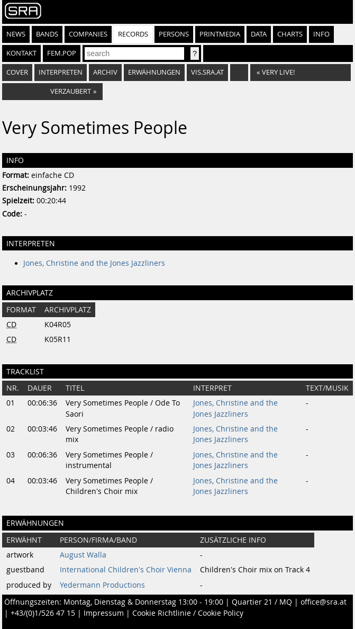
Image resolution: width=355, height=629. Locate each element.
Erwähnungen (154, 72)
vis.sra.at (207, 72)
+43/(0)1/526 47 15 (43, 613)
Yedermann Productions (102, 585)
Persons (174, 34)
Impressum (104, 613)
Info (321, 34)
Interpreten (61, 72)
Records (133, 34)
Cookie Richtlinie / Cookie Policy (187, 613)
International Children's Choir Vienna (126, 569)
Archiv (105, 72)
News (15, 34)
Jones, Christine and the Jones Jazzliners (94, 263)
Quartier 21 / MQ (262, 602)
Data (259, 34)
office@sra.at (324, 602)
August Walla (83, 555)
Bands (47, 34)
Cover (17, 72)
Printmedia (219, 34)
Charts (290, 34)
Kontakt (21, 53)
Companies (88, 34)
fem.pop (61, 53)
